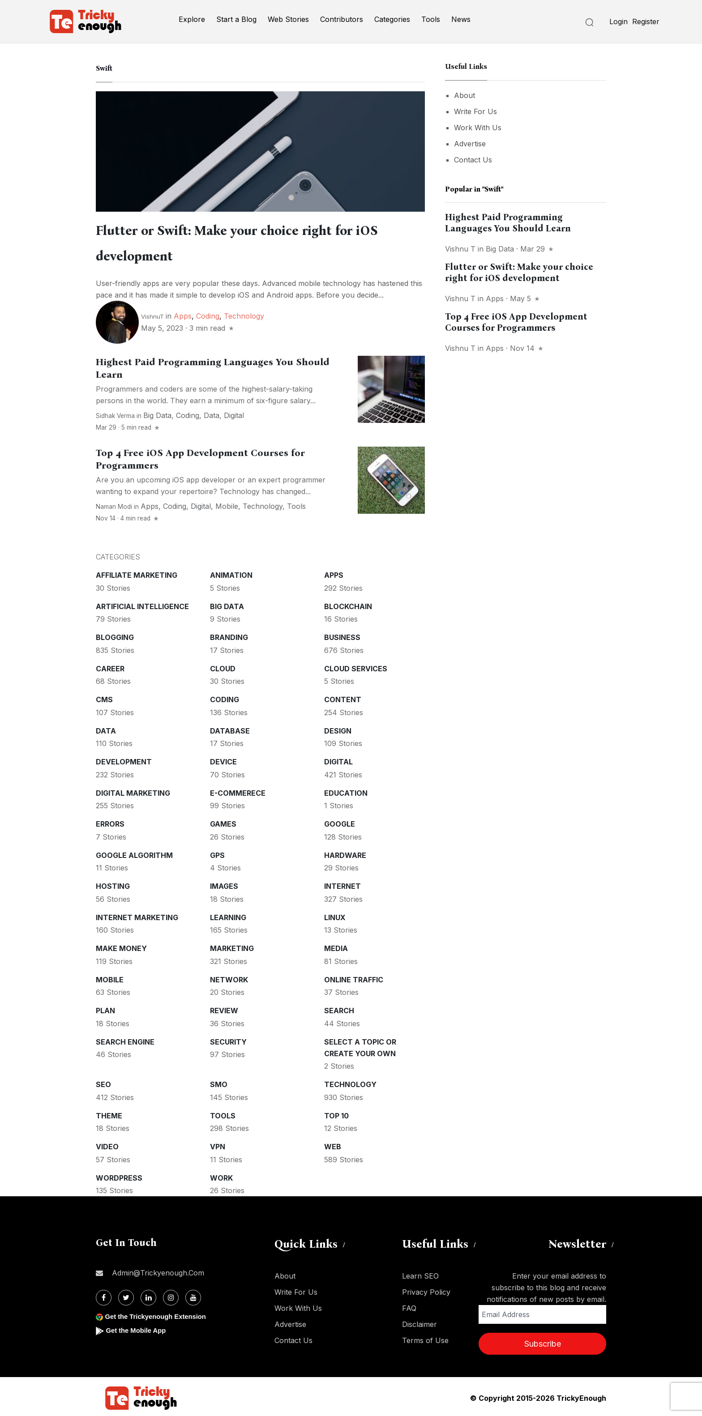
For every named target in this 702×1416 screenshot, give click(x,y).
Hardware (345, 852)
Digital (234, 412)
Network (229, 976)
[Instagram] (171, 1295)
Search (339, 1007)
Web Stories (288, 19)
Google (339, 821)
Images (224, 883)
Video (107, 1143)
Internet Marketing (137, 914)
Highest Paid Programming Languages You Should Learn (508, 223)
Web (332, 1143)
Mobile (226, 503)
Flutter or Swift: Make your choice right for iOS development (519, 272)
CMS (104, 696)
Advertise (470, 143)
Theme (109, 1113)
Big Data (157, 412)
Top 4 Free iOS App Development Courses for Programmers (516, 322)
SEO (103, 1081)
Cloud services (355, 665)
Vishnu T (460, 248)
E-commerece (237, 790)
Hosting (113, 883)
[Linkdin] (148, 1295)
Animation (231, 572)
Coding (207, 313)
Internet (342, 883)
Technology (244, 313)
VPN (217, 1143)
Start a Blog (236, 19)
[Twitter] (126, 1295)
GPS (217, 852)
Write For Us (475, 111)
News (461, 19)
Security (228, 1039)
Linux (335, 914)
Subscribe (542, 1341)
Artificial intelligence (142, 603)
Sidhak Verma (115, 413)
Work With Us (477, 127)
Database (230, 728)
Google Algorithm (134, 852)
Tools (430, 19)
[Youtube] (193, 1295)
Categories (392, 19)
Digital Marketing (133, 790)
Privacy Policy (426, 1289)
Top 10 (336, 1113)
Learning (228, 914)
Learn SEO (420, 1273)
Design (337, 728)
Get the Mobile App (138, 1327)
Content (342, 696)
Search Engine (125, 1039)
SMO (218, 1081)
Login (618, 21)
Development (124, 759)
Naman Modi (114, 504)
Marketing (232, 945)
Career (110, 665)
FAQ (409, 1305)
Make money (121, 945)
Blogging (115, 634)
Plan (105, 1007)
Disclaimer (419, 1321)
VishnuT (152, 313)
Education (346, 790)
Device (223, 759)
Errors (110, 821)
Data (211, 412)
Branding (229, 634)
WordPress (119, 1175)
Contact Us (473, 159)
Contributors (341, 19)
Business (342, 634)
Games (223, 821)
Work (221, 1175)
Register (645, 21)
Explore (192, 19)
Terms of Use (425, 1337)
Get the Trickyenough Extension (159, 1314)
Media (336, 945)
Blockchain (348, 603)
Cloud (222, 665)
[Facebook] (103, 1295)
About (464, 95)
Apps (183, 313)
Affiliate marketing (136, 572)
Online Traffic (353, 976)
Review (224, 1007)
